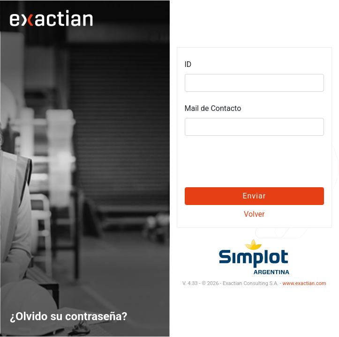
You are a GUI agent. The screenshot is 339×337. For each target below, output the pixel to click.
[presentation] (254, 161)
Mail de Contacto (213, 108)
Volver (254, 214)
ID (188, 64)
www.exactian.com (304, 283)
